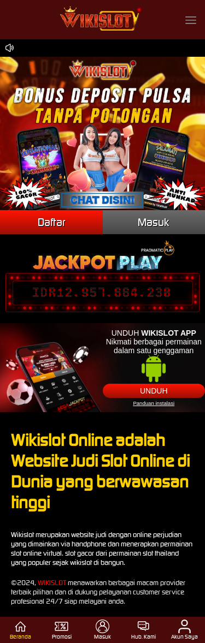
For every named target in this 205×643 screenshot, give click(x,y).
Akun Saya (184, 630)
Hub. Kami (143, 630)
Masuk (153, 222)
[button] (190, 19)
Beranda (20, 630)
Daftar (51, 222)
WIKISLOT (52, 582)
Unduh (154, 390)
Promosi (62, 630)
